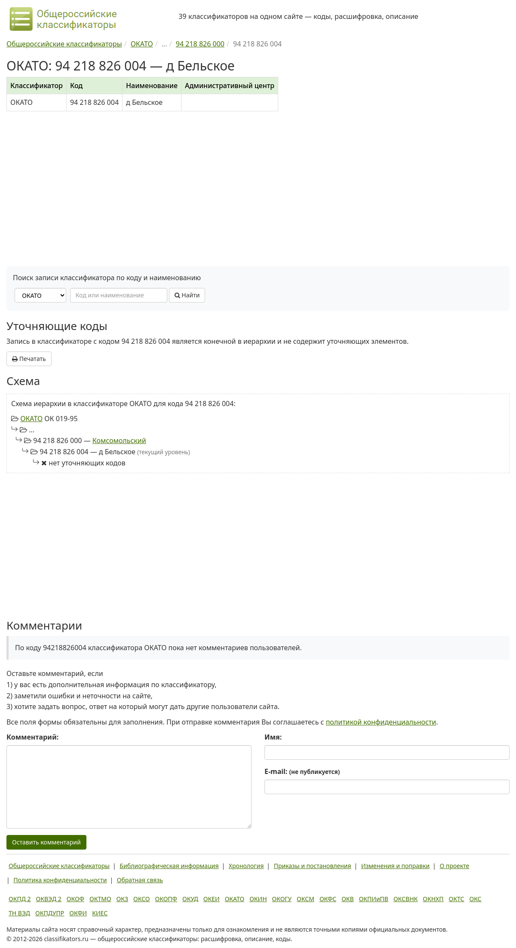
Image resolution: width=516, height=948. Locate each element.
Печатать (29, 359)
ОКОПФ (166, 899)
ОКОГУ (282, 899)
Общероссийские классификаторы (59, 866)
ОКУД (190, 899)
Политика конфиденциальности (60, 880)
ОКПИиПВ (373, 899)
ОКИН (258, 899)
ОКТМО (100, 899)
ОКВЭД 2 (48, 899)
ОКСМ (305, 899)
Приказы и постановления (312, 866)
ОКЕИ (211, 899)
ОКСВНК (405, 899)
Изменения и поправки (395, 866)
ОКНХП (433, 899)
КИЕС (100, 913)
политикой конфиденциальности (381, 722)
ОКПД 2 (20, 899)
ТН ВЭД (19, 913)
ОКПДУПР (49, 913)
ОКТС (456, 899)
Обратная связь (140, 880)
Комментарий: (32, 737)
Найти (187, 295)
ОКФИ (78, 913)
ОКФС (327, 899)
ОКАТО (31, 418)
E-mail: (302, 771)
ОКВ (347, 899)
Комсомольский (119, 440)
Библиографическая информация (169, 866)
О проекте (454, 866)
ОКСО (141, 899)
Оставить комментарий (46, 842)
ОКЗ (122, 899)
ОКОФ (75, 899)
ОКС (475, 899)
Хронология (246, 866)
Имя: (273, 737)
